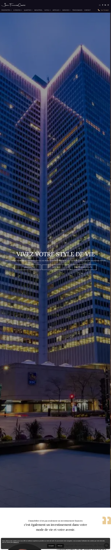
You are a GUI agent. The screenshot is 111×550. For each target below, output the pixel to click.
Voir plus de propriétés (55, 286)
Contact (87, 10)
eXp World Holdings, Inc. (55, 532)
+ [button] (2, 417)
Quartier (27, 10)
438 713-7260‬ (7, 533)
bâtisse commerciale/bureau (91, 528)
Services (65, 10)
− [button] (2, 419)
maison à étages (78, 528)
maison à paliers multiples (59, 528)
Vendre (55, 49)
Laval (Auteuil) (79, 524)
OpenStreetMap (101, 458)
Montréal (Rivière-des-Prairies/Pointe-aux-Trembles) (72, 522)
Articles (56, 10)
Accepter (51, 545)
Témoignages (77, 10)
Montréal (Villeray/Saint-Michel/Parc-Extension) (72, 525)
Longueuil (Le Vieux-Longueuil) (65, 524)
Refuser (60, 545)
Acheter (27, 49)
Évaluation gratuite (83, 49)
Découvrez (28, 391)
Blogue (65, 512)
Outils (46, 10)
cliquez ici (16, 542)
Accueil (32, 512)
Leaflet (94, 458)
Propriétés (5, 10)
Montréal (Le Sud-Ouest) (49, 522)
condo (49, 528)
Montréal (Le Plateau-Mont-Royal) (93, 524)
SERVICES (74, 512)
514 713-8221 (103, 10)
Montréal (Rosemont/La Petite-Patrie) (97, 525)
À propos (17, 10)
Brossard (53, 524)
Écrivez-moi (83, 198)
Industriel (38, 10)
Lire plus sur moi (64, 151)
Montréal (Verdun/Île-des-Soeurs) (48, 525)
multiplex (69, 528)
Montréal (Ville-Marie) (93, 522)
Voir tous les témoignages (55, 239)
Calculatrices (53, 512)
